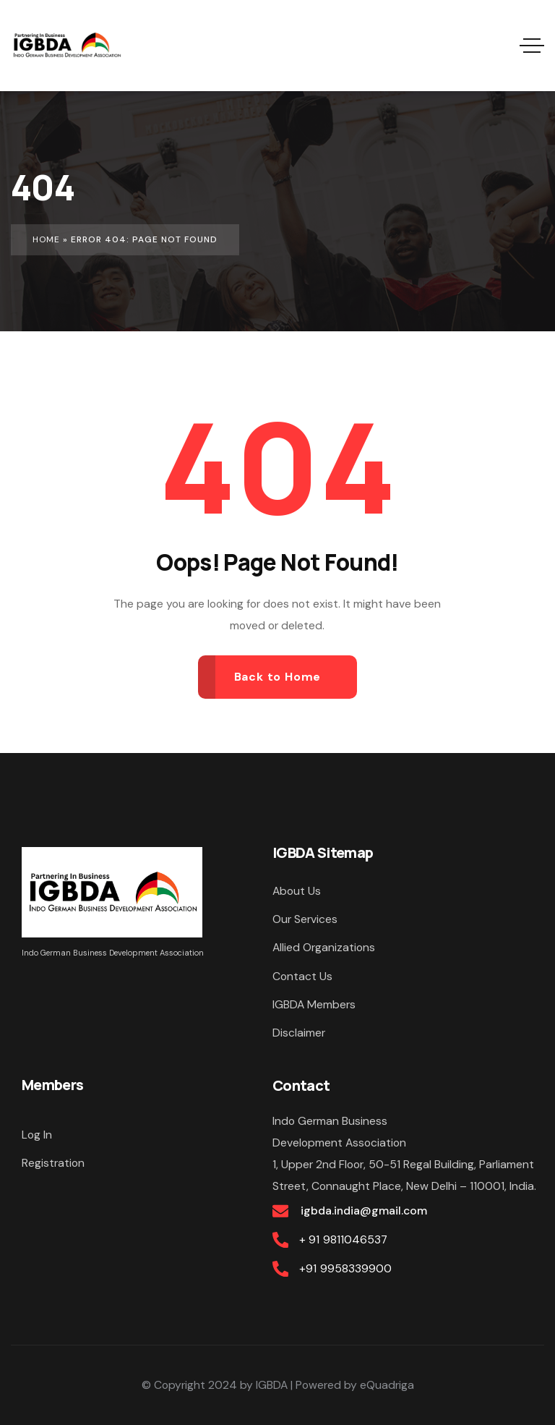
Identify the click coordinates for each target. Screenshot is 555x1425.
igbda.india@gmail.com (363, 1210)
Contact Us (302, 976)
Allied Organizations (323, 947)
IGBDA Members (314, 1004)
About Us (296, 890)
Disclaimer (298, 1032)
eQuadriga (387, 1384)
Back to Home (278, 676)
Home (46, 239)
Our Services (304, 919)
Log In (37, 1134)
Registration (53, 1162)
